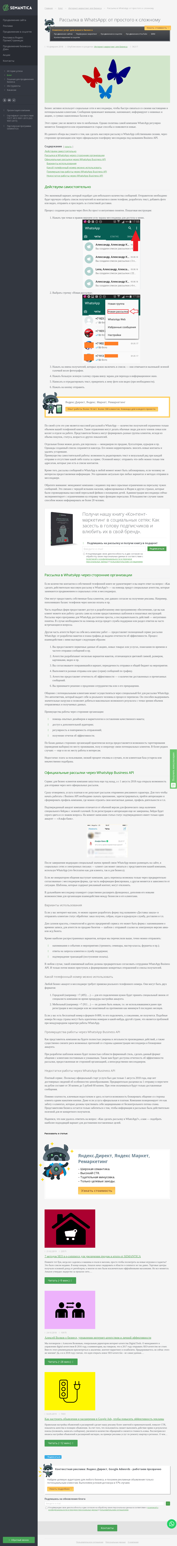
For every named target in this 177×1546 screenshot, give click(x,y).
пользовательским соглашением (126, 561)
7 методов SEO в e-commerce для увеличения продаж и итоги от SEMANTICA (93, 1256)
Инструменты (13, 85)
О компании (133, 1542)
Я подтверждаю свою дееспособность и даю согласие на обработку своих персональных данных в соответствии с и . (114, 557)
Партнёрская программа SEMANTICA (19, 127)
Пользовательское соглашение (89, 1542)
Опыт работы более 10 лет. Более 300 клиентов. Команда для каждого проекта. (112, 409)
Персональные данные (116, 1542)
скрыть (68, 146)
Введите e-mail (93, 549)
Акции (6, 55)
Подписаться (157, 548)
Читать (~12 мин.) (60, 1443)
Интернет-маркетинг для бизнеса (110, 46)
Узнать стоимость (96, 1190)
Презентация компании (18, 110)
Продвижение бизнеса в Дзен (17, 48)
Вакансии (11, 90)
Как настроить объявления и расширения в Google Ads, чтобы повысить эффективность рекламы (104, 1418)
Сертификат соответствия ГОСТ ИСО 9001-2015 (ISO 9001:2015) (20, 118)
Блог (9, 75)
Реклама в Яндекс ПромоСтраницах (13, 39)
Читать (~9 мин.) (60, 1280)
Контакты (107, 1528)
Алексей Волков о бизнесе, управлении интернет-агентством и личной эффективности (98, 1337)
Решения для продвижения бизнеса (20, 80)
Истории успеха (15, 71)
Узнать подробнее (60, 1489)
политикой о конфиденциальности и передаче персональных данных (109, 560)
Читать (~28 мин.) (60, 1361)
